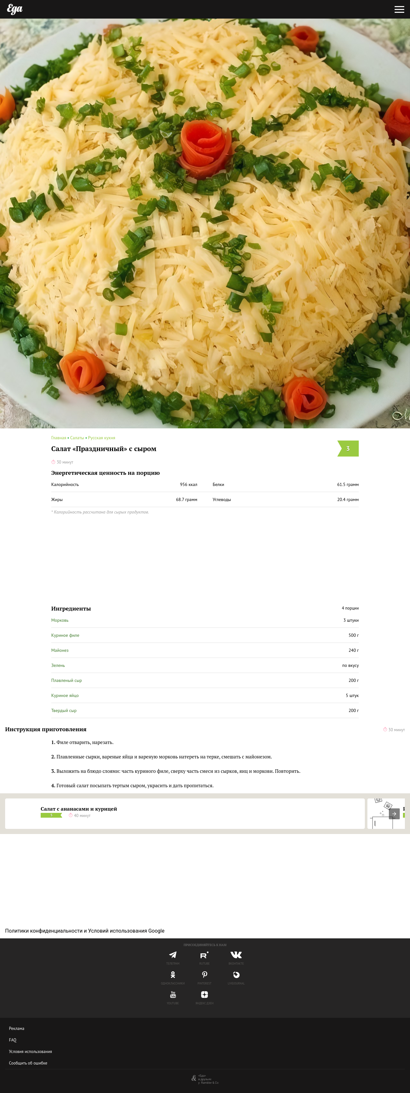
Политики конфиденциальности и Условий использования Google (84, 931)
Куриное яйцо (65, 695)
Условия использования (30, 1051)
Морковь (60, 620)
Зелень (58, 665)
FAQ (12, 1040)
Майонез (60, 650)
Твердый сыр (64, 710)
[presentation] (394, 813)
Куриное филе (65, 635)
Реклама (16, 1028)
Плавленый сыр (66, 680)
